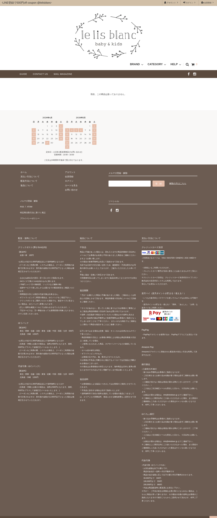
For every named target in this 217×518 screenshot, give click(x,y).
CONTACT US (41, 74)
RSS (22, 204)
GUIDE (24, 74)
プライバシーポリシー (30, 213)
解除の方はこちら (177, 183)
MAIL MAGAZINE (63, 74)
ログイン (189, 2)
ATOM (28, 204)
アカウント (171, 2)
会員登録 (207, 2)
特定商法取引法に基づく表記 (33, 209)
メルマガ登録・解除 (29, 200)
